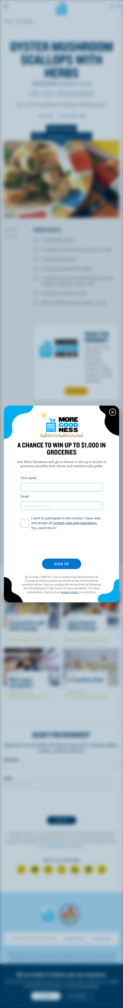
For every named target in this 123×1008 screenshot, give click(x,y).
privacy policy (70, 592)
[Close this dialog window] (112, 412)
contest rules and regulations (75, 523)
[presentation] (62, 544)
